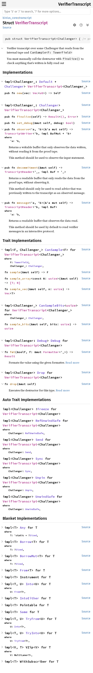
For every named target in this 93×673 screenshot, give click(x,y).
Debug (42, 341)
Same (24, 612)
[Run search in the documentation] (46, 12)
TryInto (32, 633)
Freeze (43, 409)
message (23, 202)
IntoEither (29, 598)
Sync (39, 459)
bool (69, 123)
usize (52, 278)
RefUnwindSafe (48, 421)
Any (23, 527)
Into (29, 584)
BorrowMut (28, 556)
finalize (24, 116)
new (19, 93)
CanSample (53, 250)
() (62, 116)
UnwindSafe (45, 497)
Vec (35, 93)
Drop (41, 373)
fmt (12, 352)
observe (23, 129)
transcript (25, 18)
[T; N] (15, 282)
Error (72, 116)
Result (53, 116)
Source (7, 27)
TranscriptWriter (19, 133)
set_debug (25, 123)
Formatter (51, 352)
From (24, 570)
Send (39, 440)
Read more (72, 362)
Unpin (40, 478)
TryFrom (32, 619)
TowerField (21, 262)
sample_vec (18, 289)
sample (15, 272)
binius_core (10, 18)
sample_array (20, 278)
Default (46, 82)
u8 (41, 93)
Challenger (14, 86)
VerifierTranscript (74, 4)
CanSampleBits (51, 305)
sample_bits (19, 324)
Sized (33, 535)
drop (13, 384)
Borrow (25, 542)
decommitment (27, 167)
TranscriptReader (19, 172)
